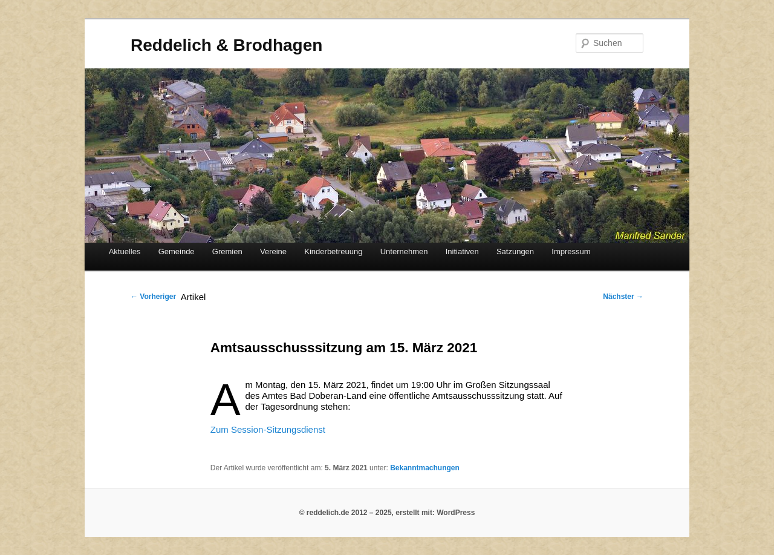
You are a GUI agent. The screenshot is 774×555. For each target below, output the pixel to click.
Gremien (227, 251)
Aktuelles (125, 251)
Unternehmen (404, 251)
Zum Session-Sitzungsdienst (267, 429)
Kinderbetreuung (333, 251)
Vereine (273, 251)
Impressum (570, 251)
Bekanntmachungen (425, 468)
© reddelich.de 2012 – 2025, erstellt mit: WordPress (387, 512)
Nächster (623, 296)
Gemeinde (176, 251)
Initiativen (462, 251)
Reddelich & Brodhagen (226, 45)
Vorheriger (153, 296)
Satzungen (515, 251)
